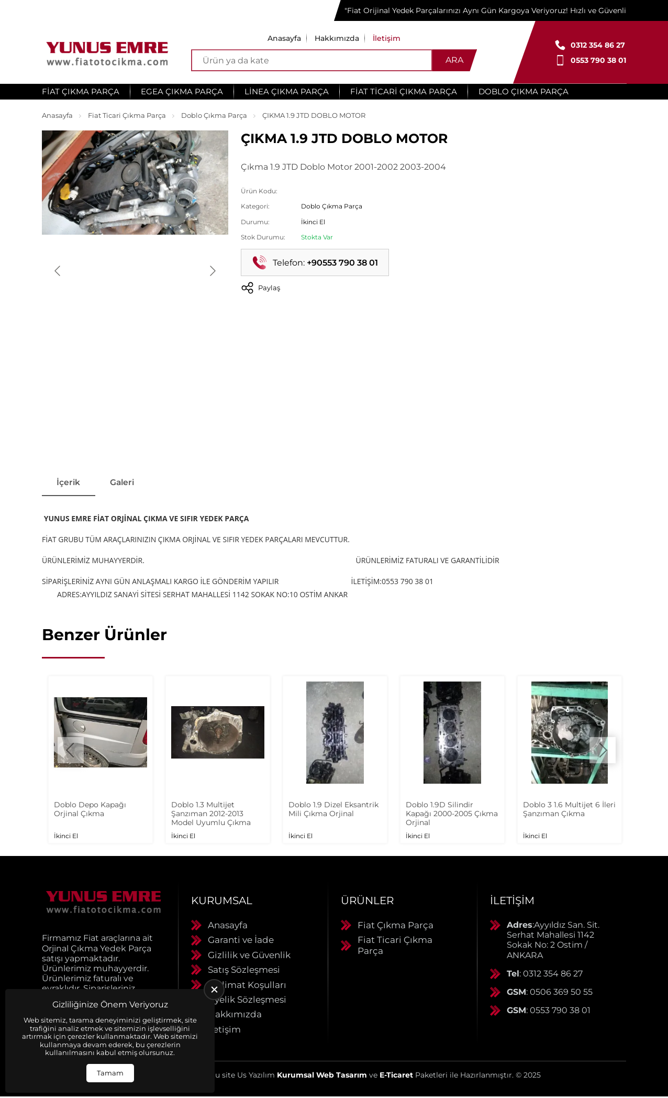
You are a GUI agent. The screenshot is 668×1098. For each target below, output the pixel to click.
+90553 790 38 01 (342, 263)
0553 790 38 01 (598, 60)
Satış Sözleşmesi (244, 970)
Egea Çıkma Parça (182, 91)
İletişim (386, 38)
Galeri (126, 483)
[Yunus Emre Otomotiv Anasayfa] (107, 52)
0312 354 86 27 (598, 45)
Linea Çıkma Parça (286, 91)
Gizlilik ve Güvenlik (249, 956)
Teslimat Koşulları (247, 986)
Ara (454, 60)
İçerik (70, 483)
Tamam (110, 1073)
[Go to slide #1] (80, 435)
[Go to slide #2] (135, 435)
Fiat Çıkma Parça (80, 91)
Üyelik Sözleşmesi (247, 1000)
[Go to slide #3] (189, 435)
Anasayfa (284, 38)
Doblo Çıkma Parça (523, 91)
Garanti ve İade (241, 941)
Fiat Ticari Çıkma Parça (403, 91)
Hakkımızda (337, 38)
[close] (214, 989)
